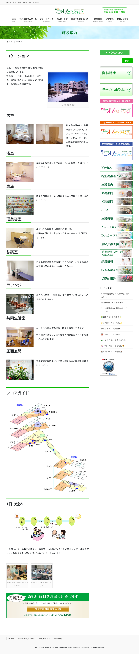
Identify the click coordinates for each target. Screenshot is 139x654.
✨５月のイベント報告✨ (111, 322)
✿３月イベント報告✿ (110, 328)
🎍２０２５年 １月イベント (113, 340)
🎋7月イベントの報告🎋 (111, 317)
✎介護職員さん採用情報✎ (112, 302)
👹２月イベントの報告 (110, 334)
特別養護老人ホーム (26, 638)
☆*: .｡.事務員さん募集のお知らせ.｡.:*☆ (114, 310)
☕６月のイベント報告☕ (111, 351)
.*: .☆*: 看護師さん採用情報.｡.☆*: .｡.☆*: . (115, 295)
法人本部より (44, 638)
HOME (11, 638)
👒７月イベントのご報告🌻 (112, 345)
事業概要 (58, 638)
